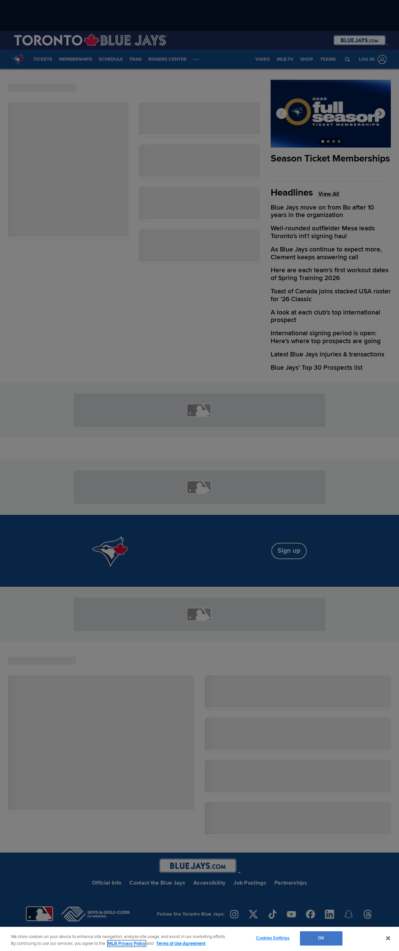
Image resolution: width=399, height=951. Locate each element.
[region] (199, 939)
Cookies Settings (272, 938)
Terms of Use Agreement (180, 943)
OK (321, 938)
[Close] (388, 938)
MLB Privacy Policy (126, 943)
